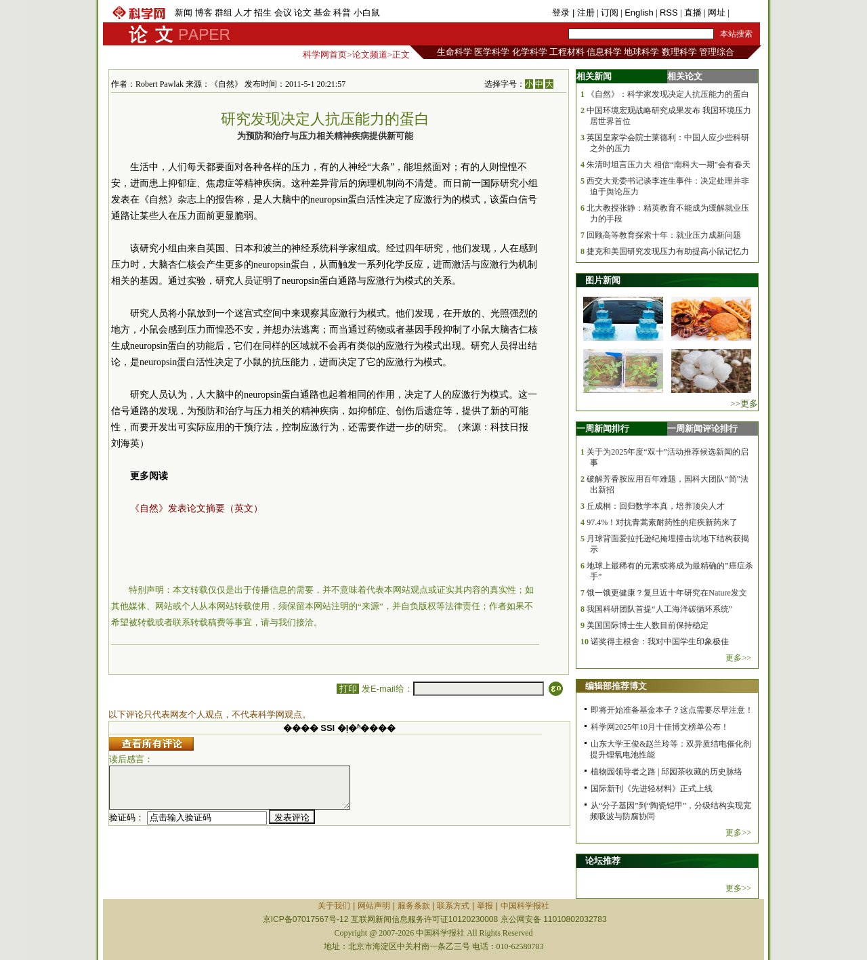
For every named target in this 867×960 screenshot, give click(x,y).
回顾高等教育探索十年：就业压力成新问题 (664, 235)
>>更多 (744, 403)
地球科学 (641, 52)
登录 (562, 12)
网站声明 (374, 906)
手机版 (745, 12)
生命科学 (454, 52)
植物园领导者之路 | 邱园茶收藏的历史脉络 (666, 771)
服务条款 (414, 906)
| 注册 (583, 12)
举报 (485, 906)
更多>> (738, 658)
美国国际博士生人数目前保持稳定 (648, 625)
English (639, 12)
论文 (303, 12)
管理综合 (716, 52)
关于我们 (334, 906)
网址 (716, 12)
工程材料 (567, 52)
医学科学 (491, 52)
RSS (669, 12)
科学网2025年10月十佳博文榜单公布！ (660, 727)
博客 (204, 12)
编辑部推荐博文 (616, 686)
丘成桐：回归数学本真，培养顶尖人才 (656, 506)
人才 (243, 12)
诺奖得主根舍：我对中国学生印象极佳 (660, 641)
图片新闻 (602, 280)
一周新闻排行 (602, 428)
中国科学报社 (525, 906)
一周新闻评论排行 (702, 428)
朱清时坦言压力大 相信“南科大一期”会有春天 (668, 164)
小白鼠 (367, 12)
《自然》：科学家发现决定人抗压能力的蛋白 (668, 94)
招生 (263, 12)
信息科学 (604, 52)
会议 (283, 12)
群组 (223, 12)
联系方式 (453, 906)
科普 (342, 12)
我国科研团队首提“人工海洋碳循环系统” (659, 609)
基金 (322, 12)
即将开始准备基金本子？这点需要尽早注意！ (672, 710)
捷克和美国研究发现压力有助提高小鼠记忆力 (668, 251)
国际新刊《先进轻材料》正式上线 (652, 788)
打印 (348, 689)
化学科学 (529, 52)
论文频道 (369, 54)
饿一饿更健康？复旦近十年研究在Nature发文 (667, 593)
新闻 (183, 12)
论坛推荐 (602, 861)
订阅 (609, 12)
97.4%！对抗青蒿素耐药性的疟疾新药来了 (662, 522)
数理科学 (679, 52)
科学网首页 (325, 54)
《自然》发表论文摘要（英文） (196, 508)
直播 (693, 12)
